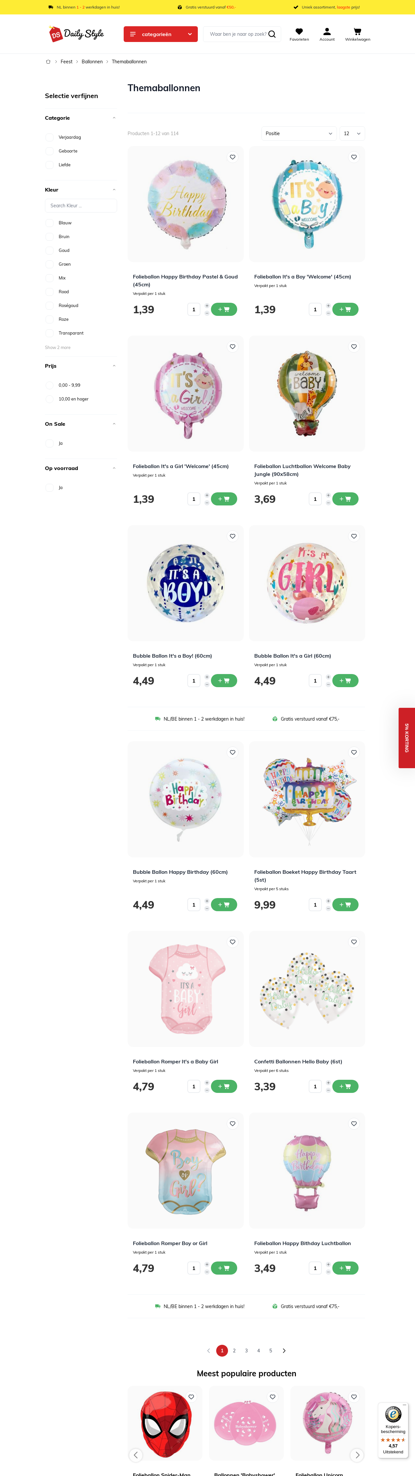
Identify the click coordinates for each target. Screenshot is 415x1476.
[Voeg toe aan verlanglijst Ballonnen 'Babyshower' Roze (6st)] (273, 1397)
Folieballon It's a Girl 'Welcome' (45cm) (181, 466)
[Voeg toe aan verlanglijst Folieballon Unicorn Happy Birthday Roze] (354, 1397)
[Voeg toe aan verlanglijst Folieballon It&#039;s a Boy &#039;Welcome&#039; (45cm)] (354, 157)
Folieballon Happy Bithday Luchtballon (302, 1243)
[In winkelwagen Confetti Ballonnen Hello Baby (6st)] (345, 1086)
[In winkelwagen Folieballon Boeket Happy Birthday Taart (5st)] (345, 904)
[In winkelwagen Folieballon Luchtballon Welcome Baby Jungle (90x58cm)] (345, 498)
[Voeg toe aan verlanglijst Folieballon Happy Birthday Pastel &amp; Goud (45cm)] (233, 157)
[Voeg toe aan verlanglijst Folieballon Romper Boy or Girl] (233, 1124)
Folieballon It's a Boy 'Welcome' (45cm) (302, 276)
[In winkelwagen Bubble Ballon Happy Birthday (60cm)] (224, 904)
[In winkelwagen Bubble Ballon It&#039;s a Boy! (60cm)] (224, 680)
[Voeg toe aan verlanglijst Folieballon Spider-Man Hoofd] (191, 1397)
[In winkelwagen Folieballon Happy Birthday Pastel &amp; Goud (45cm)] (224, 309)
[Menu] (404, 1406)
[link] (208, 1350)
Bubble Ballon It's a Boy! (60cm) (172, 655)
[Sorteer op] (299, 133)
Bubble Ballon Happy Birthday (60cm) (180, 872)
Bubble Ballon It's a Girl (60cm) (292, 655)
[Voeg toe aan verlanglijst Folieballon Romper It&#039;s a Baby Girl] (233, 942)
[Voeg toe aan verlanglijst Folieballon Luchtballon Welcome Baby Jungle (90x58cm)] (354, 347)
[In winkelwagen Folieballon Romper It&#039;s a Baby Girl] (224, 1086)
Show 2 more (58, 347)
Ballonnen (92, 62)
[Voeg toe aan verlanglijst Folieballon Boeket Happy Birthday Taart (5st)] (354, 752)
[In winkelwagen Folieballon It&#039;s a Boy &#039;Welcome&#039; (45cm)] (345, 309)
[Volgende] (284, 1350)
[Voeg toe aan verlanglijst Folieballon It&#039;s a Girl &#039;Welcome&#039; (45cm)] (233, 347)
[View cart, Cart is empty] (357, 34)
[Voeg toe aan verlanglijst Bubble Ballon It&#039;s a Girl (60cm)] (354, 536)
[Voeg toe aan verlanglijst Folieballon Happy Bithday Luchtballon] (354, 1124)
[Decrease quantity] (207, 313)
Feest (67, 62)
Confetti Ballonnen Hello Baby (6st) (298, 1061)
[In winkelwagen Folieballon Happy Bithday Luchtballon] (345, 1268)
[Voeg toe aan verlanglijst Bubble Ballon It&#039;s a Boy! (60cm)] (233, 536)
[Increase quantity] (207, 305)
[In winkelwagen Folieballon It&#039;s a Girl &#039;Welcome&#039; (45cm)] (224, 498)
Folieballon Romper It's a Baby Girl (175, 1061)
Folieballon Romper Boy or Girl (170, 1243)
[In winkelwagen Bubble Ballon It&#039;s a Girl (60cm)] (345, 680)
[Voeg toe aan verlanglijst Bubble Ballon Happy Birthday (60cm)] (233, 752)
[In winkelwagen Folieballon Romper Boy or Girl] (224, 1268)
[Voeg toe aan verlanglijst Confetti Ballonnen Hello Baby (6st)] (354, 942)
